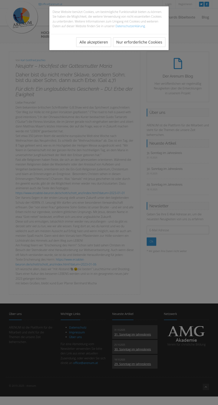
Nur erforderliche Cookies (139, 42)
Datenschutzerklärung (130, 26)
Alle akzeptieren (93, 42)
